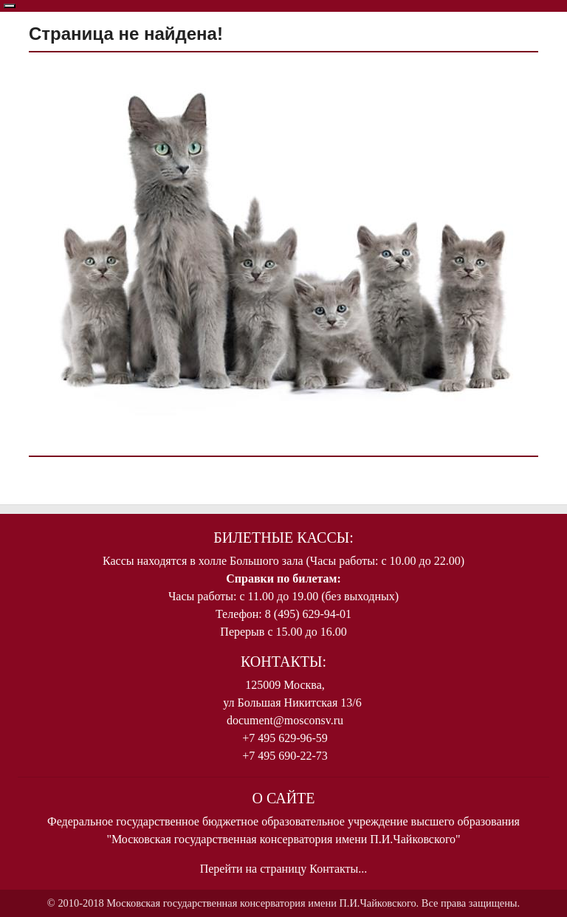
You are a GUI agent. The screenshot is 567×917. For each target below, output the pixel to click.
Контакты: (283, 661)
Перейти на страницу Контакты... (284, 868)
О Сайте (283, 798)
